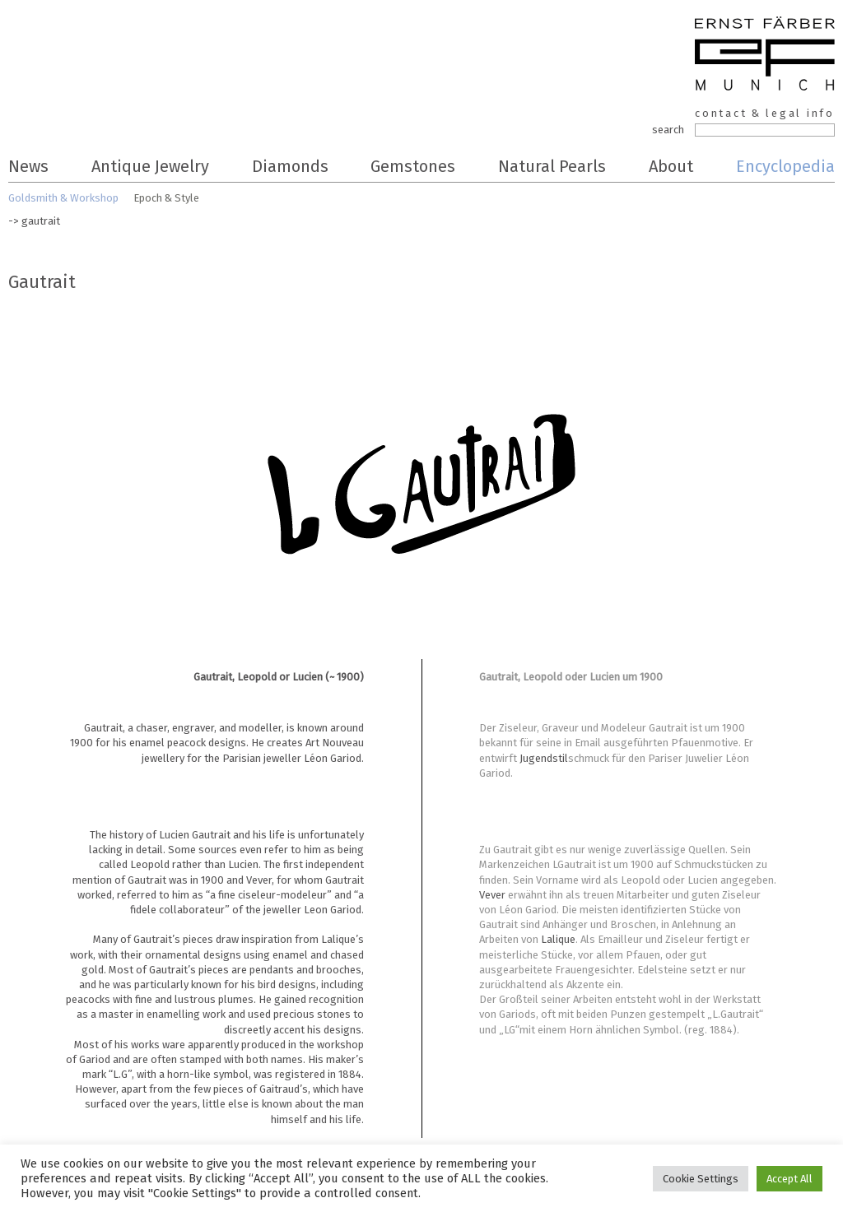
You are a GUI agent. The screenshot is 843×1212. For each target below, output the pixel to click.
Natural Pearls (552, 166)
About (671, 166)
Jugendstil (543, 758)
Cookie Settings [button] (700, 1179)
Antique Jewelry (150, 166)
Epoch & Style (166, 198)
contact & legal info (765, 113)
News (28, 166)
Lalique (558, 939)
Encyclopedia (785, 166)
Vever (492, 895)
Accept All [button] (789, 1179)
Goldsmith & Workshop (63, 198)
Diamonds (290, 166)
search (668, 129)
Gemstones (412, 166)
